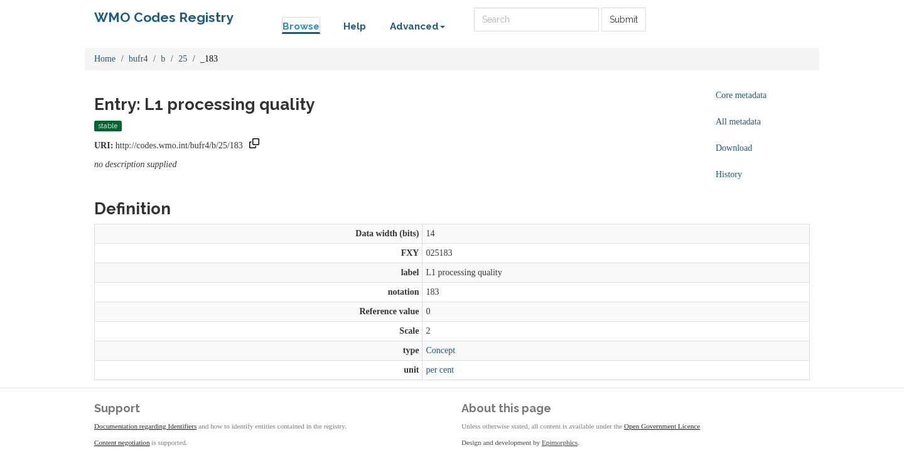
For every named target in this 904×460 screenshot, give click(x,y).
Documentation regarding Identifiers (145, 426)
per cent (440, 370)
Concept (440, 350)
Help (354, 26)
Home (105, 58)
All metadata (738, 121)
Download (734, 148)
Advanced (417, 26)
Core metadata (741, 95)
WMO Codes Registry (164, 17)
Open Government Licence (662, 426)
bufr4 (138, 58)
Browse (301, 26)
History (729, 174)
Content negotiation (122, 442)
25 (182, 58)
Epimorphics (560, 442)
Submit (624, 19)
